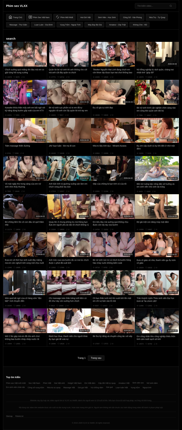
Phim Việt (47, 383)
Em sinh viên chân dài (15, 387)
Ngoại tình (147, 387)
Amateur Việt (123, 383)
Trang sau (96, 358)
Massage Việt (69, 387)
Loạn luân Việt (122, 387)
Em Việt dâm (89, 383)
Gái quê (109, 387)
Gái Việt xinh (59, 383)
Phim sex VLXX (17, 5)
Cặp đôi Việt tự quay (107, 383)
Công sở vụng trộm (36, 387)
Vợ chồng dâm (97, 387)
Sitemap (9, 416)
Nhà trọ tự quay (53, 387)
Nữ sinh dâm (152, 383)
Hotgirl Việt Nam (75, 383)
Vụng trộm (135, 387)
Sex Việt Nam (34, 383)
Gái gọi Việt (83, 387)
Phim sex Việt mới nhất (16, 383)
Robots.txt (19, 416)
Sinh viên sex (138, 383)
